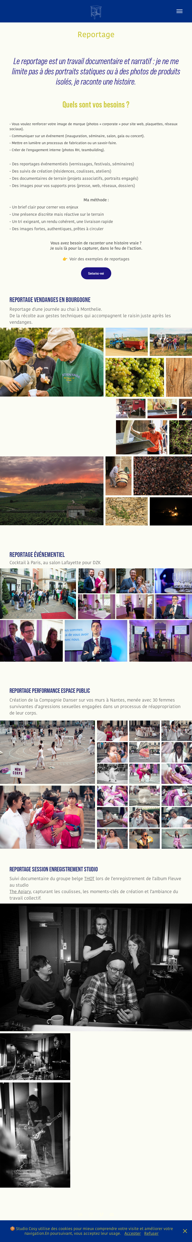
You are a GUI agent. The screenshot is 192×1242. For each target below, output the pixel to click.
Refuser (151, 1233)
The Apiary (20, 892)
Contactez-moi (96, 273)
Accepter (132, 1233)
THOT (89, 879)
